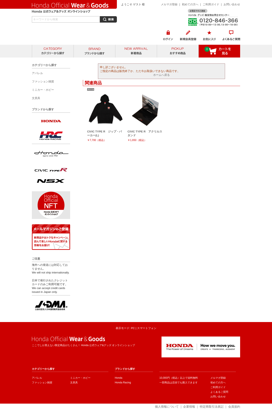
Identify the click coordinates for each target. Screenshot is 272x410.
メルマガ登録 (169, 4)
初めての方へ (190, 4)
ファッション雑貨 (42, 382)
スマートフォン (146, 328)
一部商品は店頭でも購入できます (178, 382)
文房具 (74, 382)
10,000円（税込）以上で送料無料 (178, 377)
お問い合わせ (232, 4)
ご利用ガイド (211, 4)
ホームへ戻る (161, 74)
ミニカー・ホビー (80, 377)
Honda (118, 377)
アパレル (37, 377)
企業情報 (189, 406)
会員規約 (234, 406)
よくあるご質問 (219, 391)
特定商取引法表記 (212, 406)
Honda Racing (123, 382)
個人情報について (167, 406)
